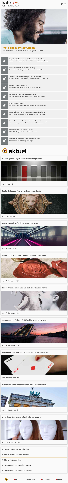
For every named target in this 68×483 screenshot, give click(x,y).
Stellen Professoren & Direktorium (15, 449)
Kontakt (59, 479)
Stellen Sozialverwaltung (12, 460)
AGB (16, 479)
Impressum (45, 479)
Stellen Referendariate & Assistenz (15, 455)
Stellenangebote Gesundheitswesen (16, 465)
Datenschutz (30, 479)
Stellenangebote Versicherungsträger (17, 471)
